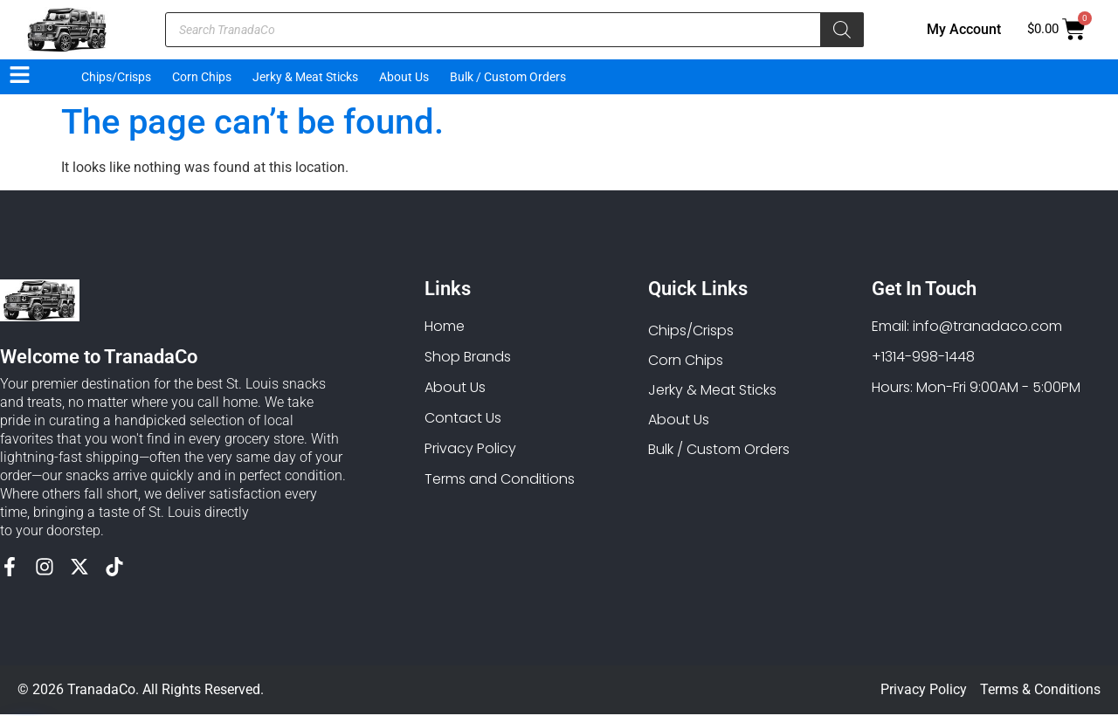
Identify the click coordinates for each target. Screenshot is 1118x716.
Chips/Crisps (116, 77)
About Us (404, 77)
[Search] (842, 29)
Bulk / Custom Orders (508, 77)
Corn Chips (201, 77)
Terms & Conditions (1040, 691)
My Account (964, 29)
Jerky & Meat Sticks (305, 77)
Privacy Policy (923, 691)
